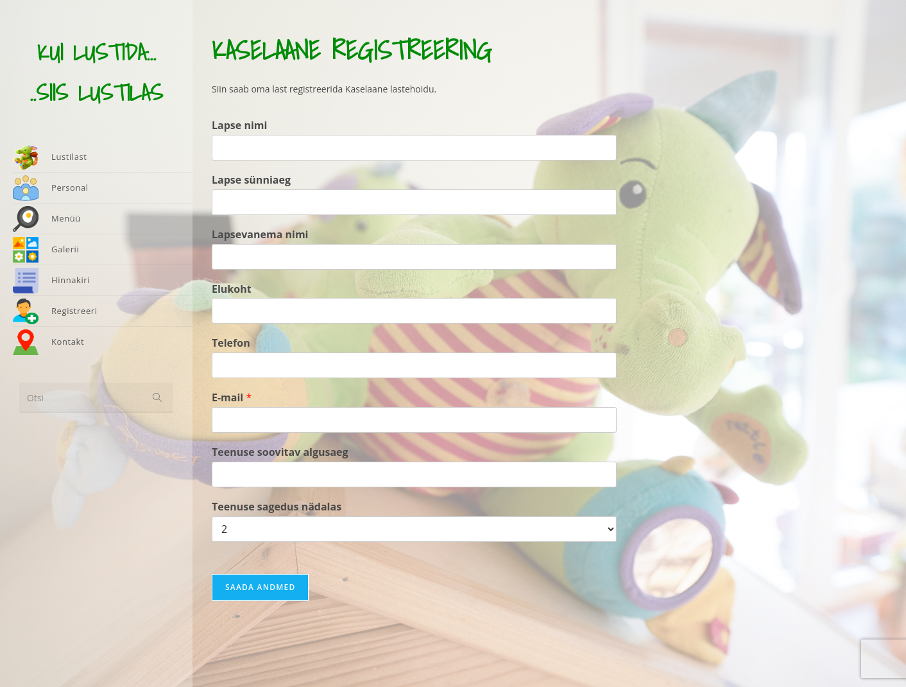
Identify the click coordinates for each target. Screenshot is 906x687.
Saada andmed (260, 587)
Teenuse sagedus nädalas (276, 507)
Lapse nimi (239, 125)
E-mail (232, 397)
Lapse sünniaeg (251, 180)
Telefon (231, 343)
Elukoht (232, 289)
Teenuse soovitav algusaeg (280, 452)
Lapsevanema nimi (260, 234)
